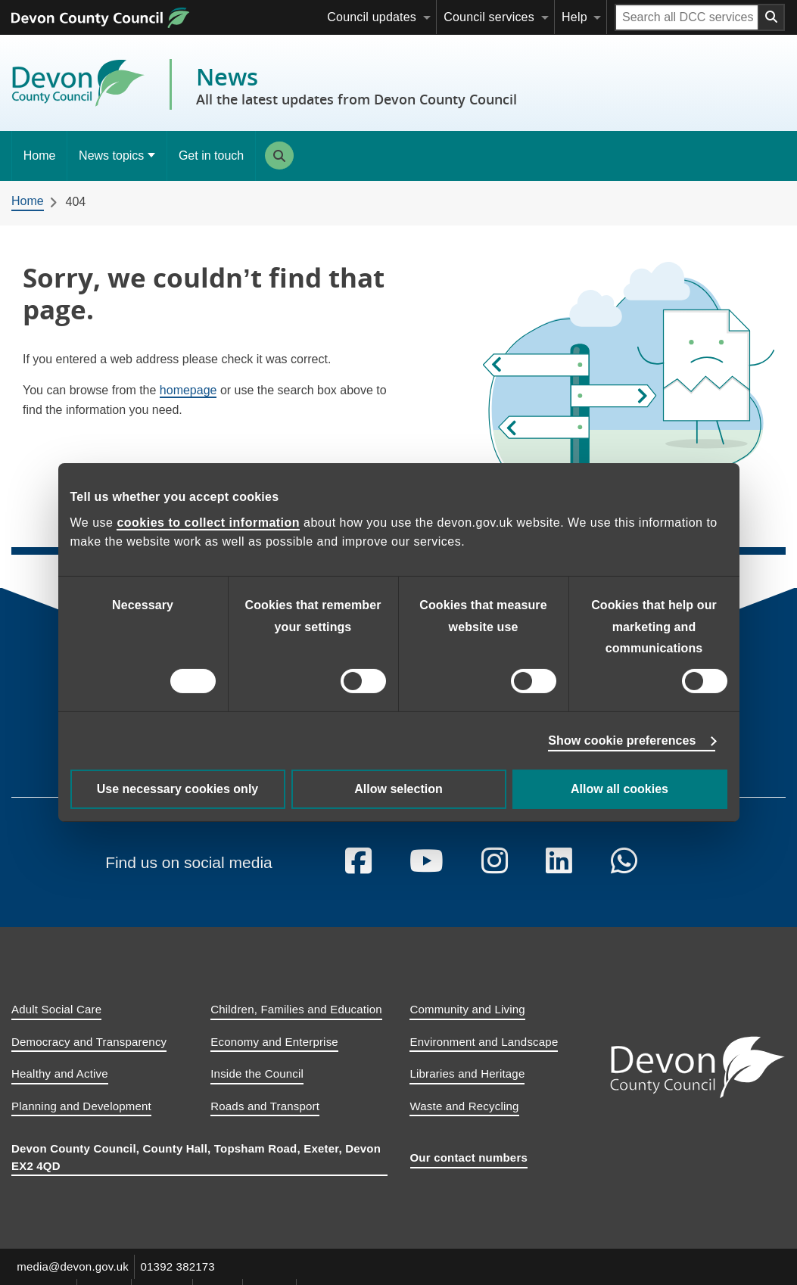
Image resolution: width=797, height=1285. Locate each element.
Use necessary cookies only (177, 789)
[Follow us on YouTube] (426, 875)
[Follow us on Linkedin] (560, 875)
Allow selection (398, 789)
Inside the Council (257, 1087)
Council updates (371, 17)
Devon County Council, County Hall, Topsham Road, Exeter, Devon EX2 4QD (196, 1171)
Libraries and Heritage (467, 1087)
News (356, 85)
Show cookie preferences (622, 740)
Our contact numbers (469, 1171)
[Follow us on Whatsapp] (625, 875)
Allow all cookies (619, 789)
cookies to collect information (208, 522)
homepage (188, 390)
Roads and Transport (264, 1118)
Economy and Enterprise (274, 1054)
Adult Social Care (56, 1022)
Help (574, 17)
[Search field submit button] (772, 17)
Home (39, 155)
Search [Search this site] (279, 156)
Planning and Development (81, 1118)
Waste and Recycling (463, 1118)
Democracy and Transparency (89, 1054)
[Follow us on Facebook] (358, 875)
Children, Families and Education (296, 1022)
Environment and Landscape (483, 1054)
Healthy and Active (59, 1087)
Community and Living (467, 1022)
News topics (111, 155)
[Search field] (687, 17)
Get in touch (211, 155)
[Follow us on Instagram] (495, 875)
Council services (489, 17)
